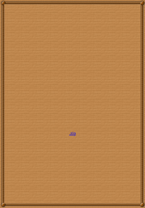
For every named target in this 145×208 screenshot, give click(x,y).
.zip (72, 133)
